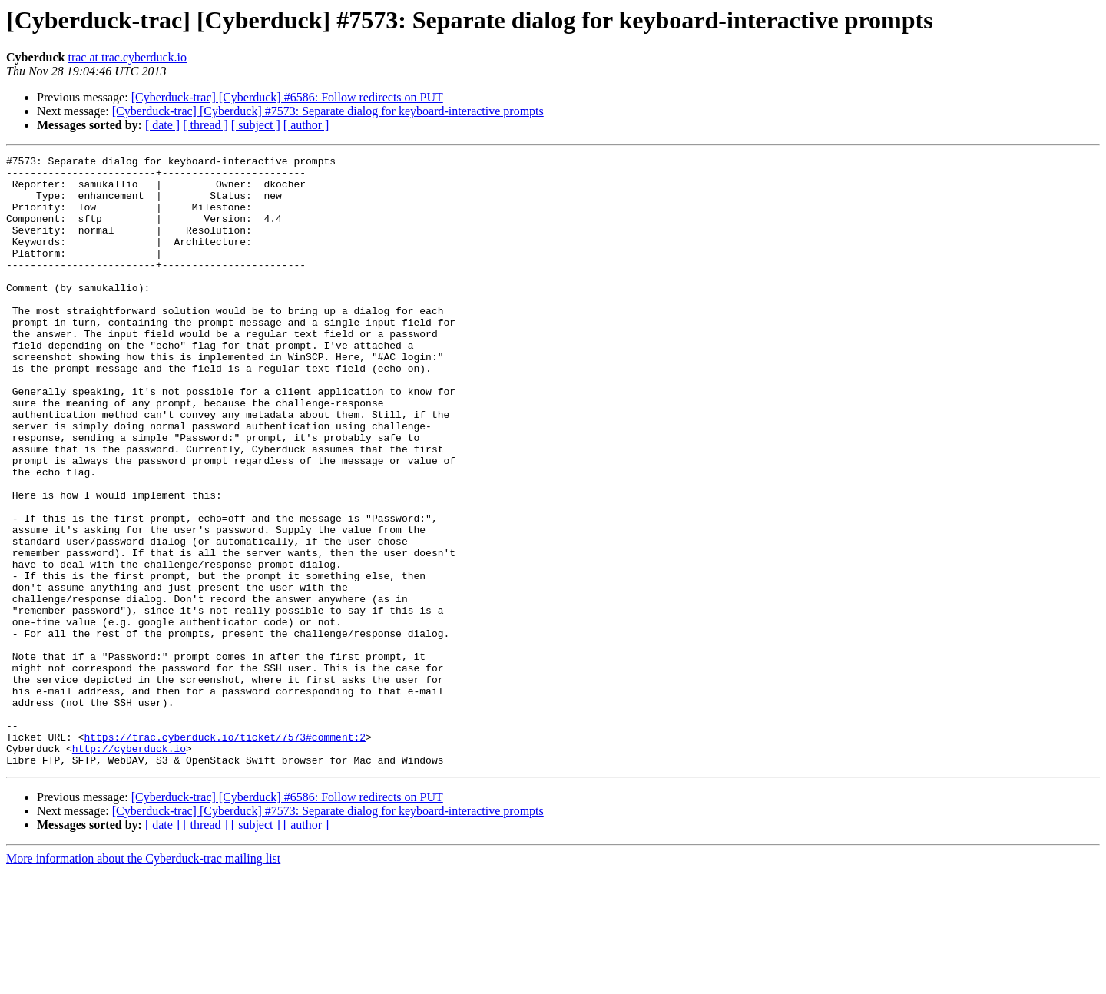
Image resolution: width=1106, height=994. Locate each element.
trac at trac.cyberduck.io (127, 57)
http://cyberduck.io (129, 868)
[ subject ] (255, 124)
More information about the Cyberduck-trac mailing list (143, 980)
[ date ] (162, 124)
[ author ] (306, 124)
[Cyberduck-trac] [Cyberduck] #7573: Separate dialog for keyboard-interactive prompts (328, 111)
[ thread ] (205, 124)
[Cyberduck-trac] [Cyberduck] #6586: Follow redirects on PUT (287, 97)
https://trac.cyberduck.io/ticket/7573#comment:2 (225, 854)
